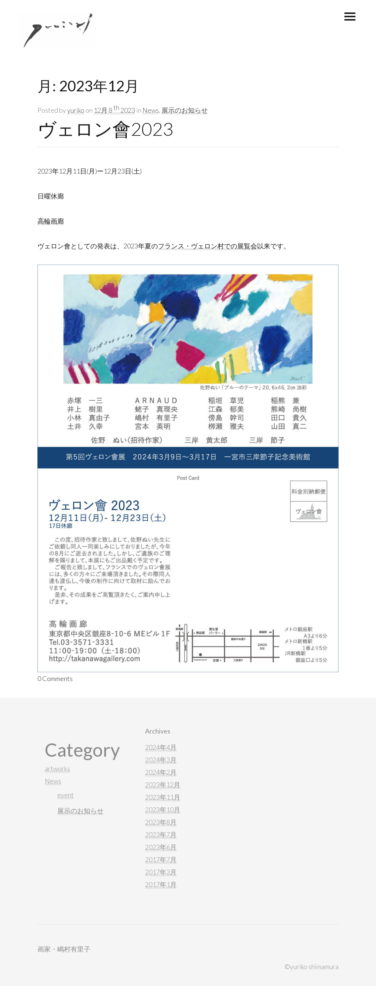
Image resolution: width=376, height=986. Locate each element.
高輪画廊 (50, 221)
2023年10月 (162, 809)
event (65, 795)
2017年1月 (161, 884)
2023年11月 (162, 797)
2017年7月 (161, 859)
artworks (57, 768)
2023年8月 (161, 822)
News (150, 110)
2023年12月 (162, 785)
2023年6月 (161, 847)
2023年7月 (161, 834)
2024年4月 (161, 747)
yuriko (75, 110)
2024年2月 (161, 772)
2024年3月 (161, 760)
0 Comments (55, 678)
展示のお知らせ (185, 110)
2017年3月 (161, 872)
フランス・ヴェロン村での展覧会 (207, 246)
